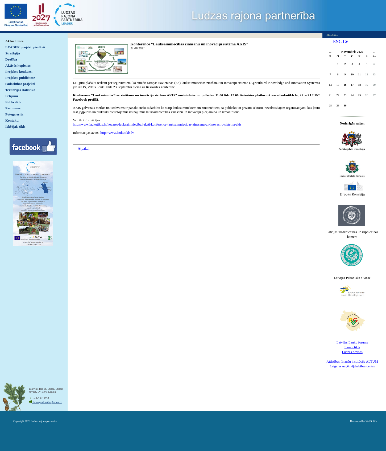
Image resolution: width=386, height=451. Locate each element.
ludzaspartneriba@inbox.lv (47, 402)
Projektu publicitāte (20, 78)
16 (345, 84)
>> (374, 52)
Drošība (11, 59)
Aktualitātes (14, 41)
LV (345, 41)
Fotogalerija (14, 114)
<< (330, 52)
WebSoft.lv (371, 421)
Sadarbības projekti (20, 84)
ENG (337, 41)
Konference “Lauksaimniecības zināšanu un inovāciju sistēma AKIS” (189, 44)
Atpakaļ (83, 149)
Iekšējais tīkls (15, 126)
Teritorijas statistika (20, 90)
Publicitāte (13, 102)
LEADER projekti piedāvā (25, 47)
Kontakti (12, 120)
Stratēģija (12, 53)
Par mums (12, 108)
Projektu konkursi (18, 72)
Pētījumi (11, 96)
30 (345, 105)
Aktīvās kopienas (18, 65)
